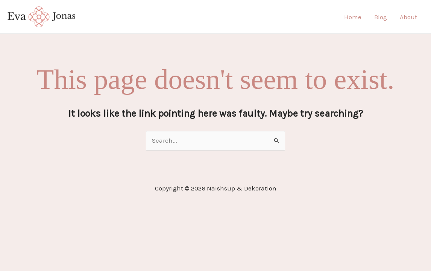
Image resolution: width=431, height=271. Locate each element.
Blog (380, 17)
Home (352, 17)
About (408, 17)
